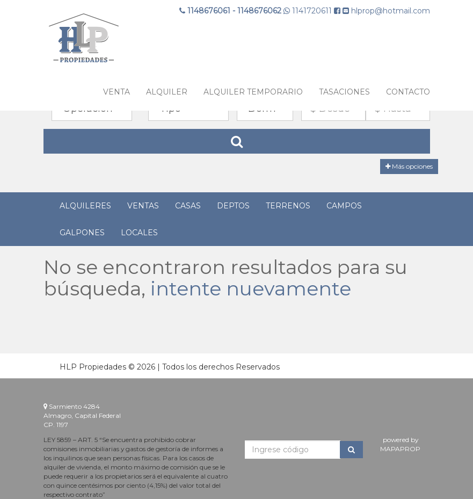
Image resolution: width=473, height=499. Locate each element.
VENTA (116, 92)
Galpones (82, 232)
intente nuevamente (250, 288)
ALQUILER (166, 92)
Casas (188, 206)
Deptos (233, 206)
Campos (344, 206)
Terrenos (288, 206)
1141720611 (308, 11)
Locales (139, 232)
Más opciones (409, 166)
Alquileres (85, 206)
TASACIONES (344, 92)
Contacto (408, 92)
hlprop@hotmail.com (386, 11)
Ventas (143, 206)
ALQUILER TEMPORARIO (253, 92)
